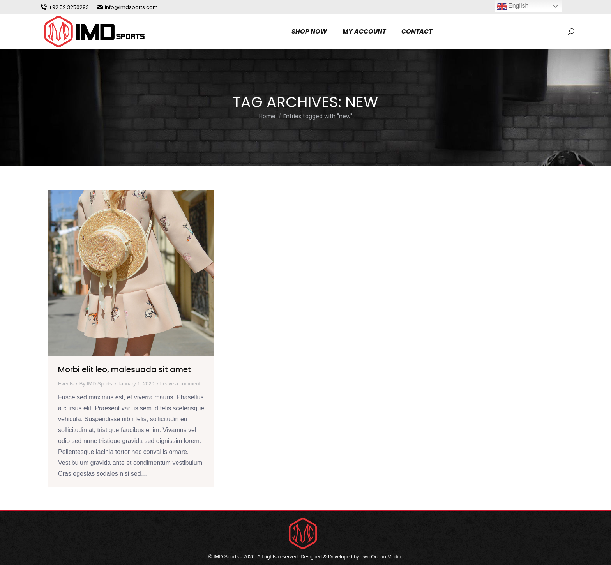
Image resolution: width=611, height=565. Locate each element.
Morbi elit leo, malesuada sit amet (124, 369)
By (95, 384)
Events (66, 384)
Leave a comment (180, 384)
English (513, 6)
